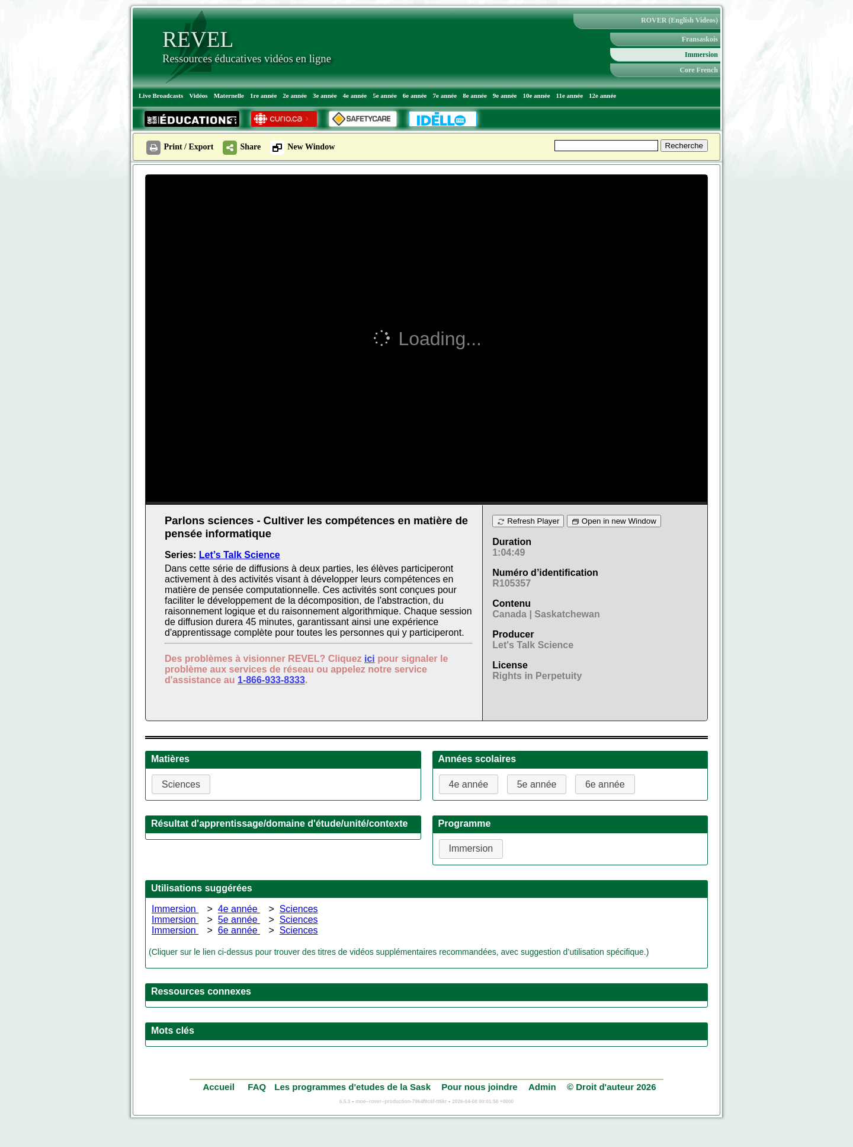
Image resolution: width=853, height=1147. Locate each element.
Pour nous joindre (479, 1087)
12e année (602, 95)
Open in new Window (614, 521)
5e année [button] (537, 784)
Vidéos (198, 95)
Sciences (299, 909)
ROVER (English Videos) (679, 20)
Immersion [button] (471, 848)
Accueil (220, 1087)
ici (369, 659)
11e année (569, 95)
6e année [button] (605, 784)
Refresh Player (528, 521)
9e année (505, 95)
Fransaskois (700, 39)
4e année (355, 95)
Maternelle (229, 95)
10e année (536, 95)
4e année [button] (469, 784)
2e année (295, 95)
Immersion (701, 54)
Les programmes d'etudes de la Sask (352, 1087)
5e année (385, 95)
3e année (325, 95)
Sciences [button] (181, 784)
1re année (263, 95)
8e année (475, 95)
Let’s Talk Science (239, 555)
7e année (445, 95)
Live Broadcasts (161, 95)
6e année (415, 95)
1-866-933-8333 (271, 680)
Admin (542, 1087)
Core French (698, 70)
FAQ (257, 1087)
